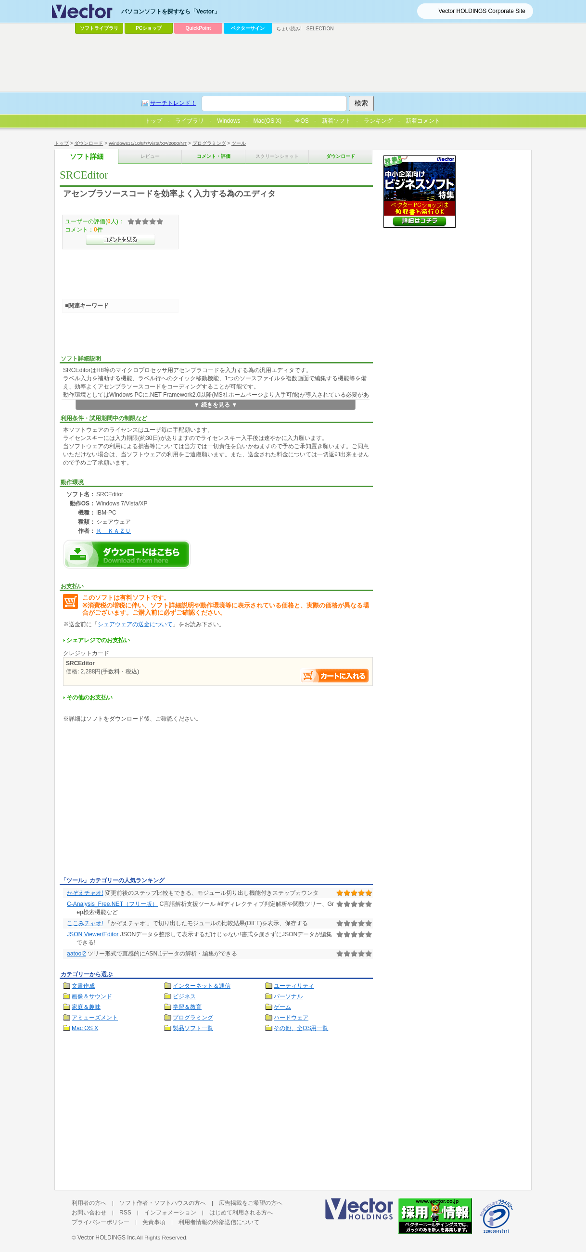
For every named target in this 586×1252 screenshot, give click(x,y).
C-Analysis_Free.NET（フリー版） (112, 904)
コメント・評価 (213, 156)
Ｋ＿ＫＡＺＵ (113, 531)
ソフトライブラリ (99, 28)
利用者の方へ (89, 1203)
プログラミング (209, 143)
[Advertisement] (140, 801)
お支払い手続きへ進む (335, 676)
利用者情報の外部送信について (218, 1222)
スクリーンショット (277, 156)
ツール (238, 143)
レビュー (150, 156)
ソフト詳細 (86, 156)
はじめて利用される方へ (241, 1212)
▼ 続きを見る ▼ (216, 404)
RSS (125, 1212)
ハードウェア (291, 1017)
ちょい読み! (289, 28)
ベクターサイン (248, 28)
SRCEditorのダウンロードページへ (127, 554)
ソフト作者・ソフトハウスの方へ (162, 1203)
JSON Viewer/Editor (92, 934)
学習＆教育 (187, 1007)
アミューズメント (95, 1017)
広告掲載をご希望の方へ (250, 1203)
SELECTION (320, 28)
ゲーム (282, 1007)
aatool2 (76, 953)
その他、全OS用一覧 (301, 1028)
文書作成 (83, 985)
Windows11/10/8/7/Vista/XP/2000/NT (148, 143)
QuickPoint (198, 28)
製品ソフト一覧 (193, 1028)
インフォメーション (170, 1212)
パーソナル (288, 996)
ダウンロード (88, 143)
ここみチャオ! (85, 923)
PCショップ (149, 28)
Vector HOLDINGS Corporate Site (481, 11)
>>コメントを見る (120, 239)
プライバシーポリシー (100, 1222)
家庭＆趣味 (86, 1007)
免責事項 (154, 1222)
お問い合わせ (89, 1212)
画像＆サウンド (92, 996)
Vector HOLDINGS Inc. (107, 1237)
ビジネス (184, 996)
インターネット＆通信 (201, 985)
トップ (61, 143)
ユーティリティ (294, 985)
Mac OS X (85, 1028)
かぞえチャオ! (85, 893)
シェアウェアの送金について (135, 624)
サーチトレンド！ (173, 103)
